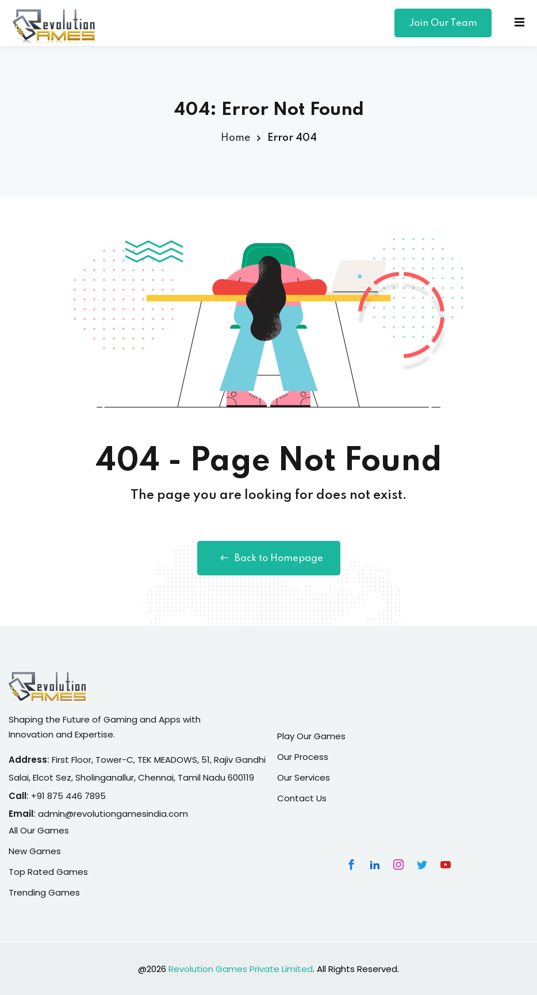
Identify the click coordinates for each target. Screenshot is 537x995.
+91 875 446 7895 (68, 796)
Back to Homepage (268, 558)
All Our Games (39, 830)
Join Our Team (443, 23)
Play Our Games (311, 736)
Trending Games (44, 892)
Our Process (302, 757)
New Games (35, 851)
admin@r (57, 814)
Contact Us (302, 798)
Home (235, 138)
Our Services (303, 777)
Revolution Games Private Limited (240, 969)
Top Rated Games (48, 872)
